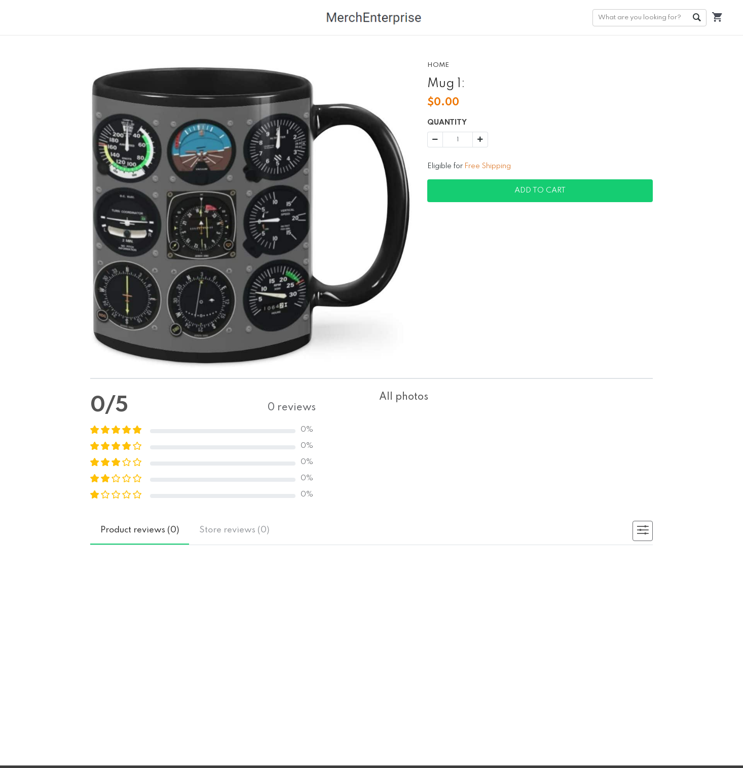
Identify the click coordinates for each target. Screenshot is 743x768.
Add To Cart (540, 190)
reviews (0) (139, 530)
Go (696, 17)
